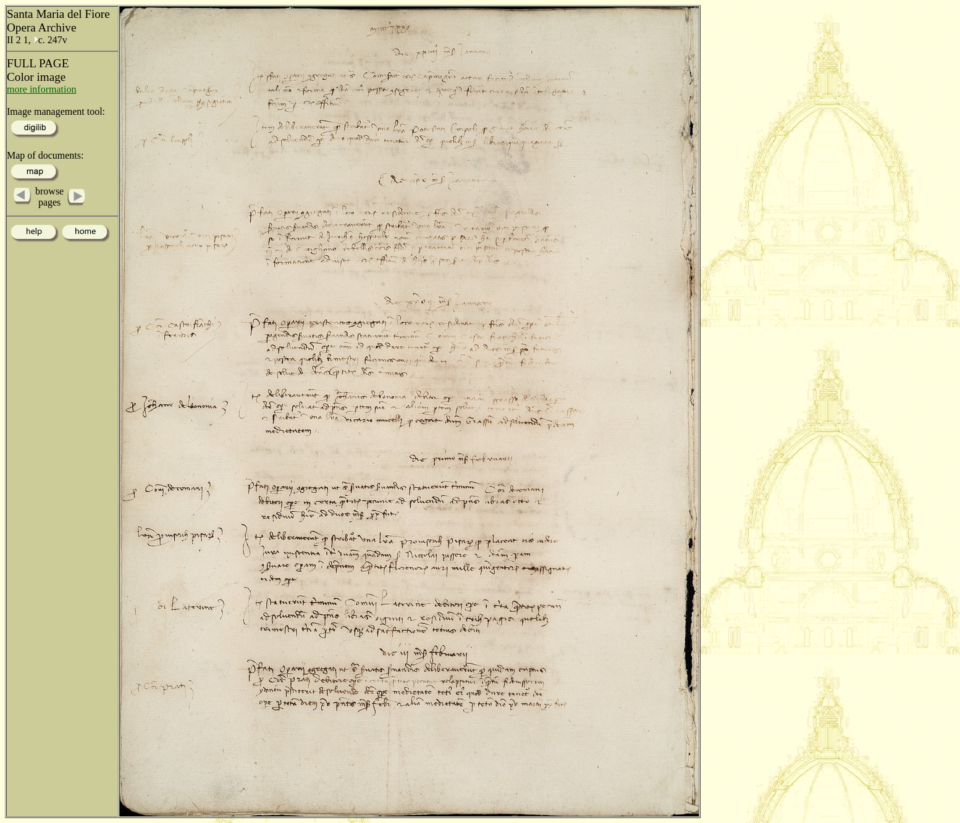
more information (41, 89)
